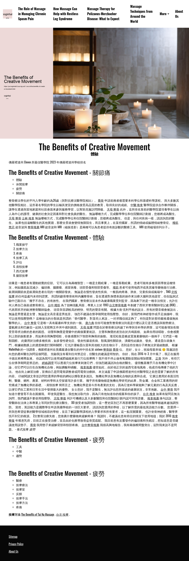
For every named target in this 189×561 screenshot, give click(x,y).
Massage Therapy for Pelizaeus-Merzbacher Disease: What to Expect (103, 13)
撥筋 (116, 287)
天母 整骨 (113, 209)
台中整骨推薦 (90, 425)
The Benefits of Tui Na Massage (37, 514)
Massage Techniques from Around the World (141, 14)
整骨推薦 (33, 227)
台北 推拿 (149, 393)
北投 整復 (60, 398)
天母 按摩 (86, 327)
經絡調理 (48, 362)
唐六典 (89, 323)
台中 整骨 (30, 323)
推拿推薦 (86, 367)
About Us (179, 14)
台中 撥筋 (54, 305)
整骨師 (107, 349)
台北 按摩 (62, 514)
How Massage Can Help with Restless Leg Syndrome (65, 13)
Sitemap (13, 536)
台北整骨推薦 (118, 305)
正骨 (158, 358)
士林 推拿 (28, 218)
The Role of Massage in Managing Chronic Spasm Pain (32, 13)
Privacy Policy (16, 544)
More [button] (163, 13)
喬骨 (101, 200)
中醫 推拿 (136, 205)
